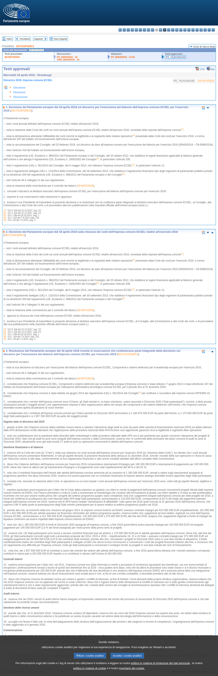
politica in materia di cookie (89, 671)
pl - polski (189, 29)
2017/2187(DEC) (25, 46)
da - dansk (132, 29)
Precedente (25, 39)
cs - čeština (128, 29)
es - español (124, 29)
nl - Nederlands (184, 29)
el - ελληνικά (144, 29)
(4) (4, 218)
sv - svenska (213, 29)
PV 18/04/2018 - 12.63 (123, 57)
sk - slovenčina (201, 29)
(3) (4, 215)
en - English (148, 29)
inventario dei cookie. (132, 671)
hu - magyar (176, 29)
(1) (4, 211)
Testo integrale (60, 39)
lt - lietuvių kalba (172, 29)
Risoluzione (20, 97)
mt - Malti (180, 29)
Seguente (38, 39)
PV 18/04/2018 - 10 (67, 57)
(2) (4, 213)
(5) (4, 220)
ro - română (197, 29)
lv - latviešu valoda (168, 29)
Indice (9, 39)
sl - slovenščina (205, 29)
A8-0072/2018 (12, 57)
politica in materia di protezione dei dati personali (160, 666)
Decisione (19, 87)
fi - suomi (209, 29)
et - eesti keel (140, 29)
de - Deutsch (136, 29)
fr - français (152, 29)
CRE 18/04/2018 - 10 (68, 59)
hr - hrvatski (160, 29)
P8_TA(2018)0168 (175, 57)
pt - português (193, 29)
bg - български (120, 29)
